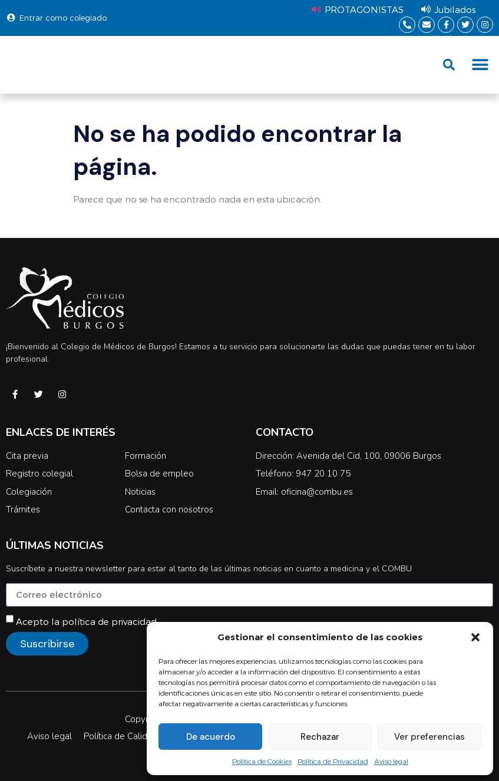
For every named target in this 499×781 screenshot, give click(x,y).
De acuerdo (210, 737)
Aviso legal (391, 761)
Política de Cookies (262, 761)
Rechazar (319, 737)
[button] (475, 637)
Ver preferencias (429, 737)
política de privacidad (109, 621)
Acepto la (86, 621)
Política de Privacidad (333, 761)
